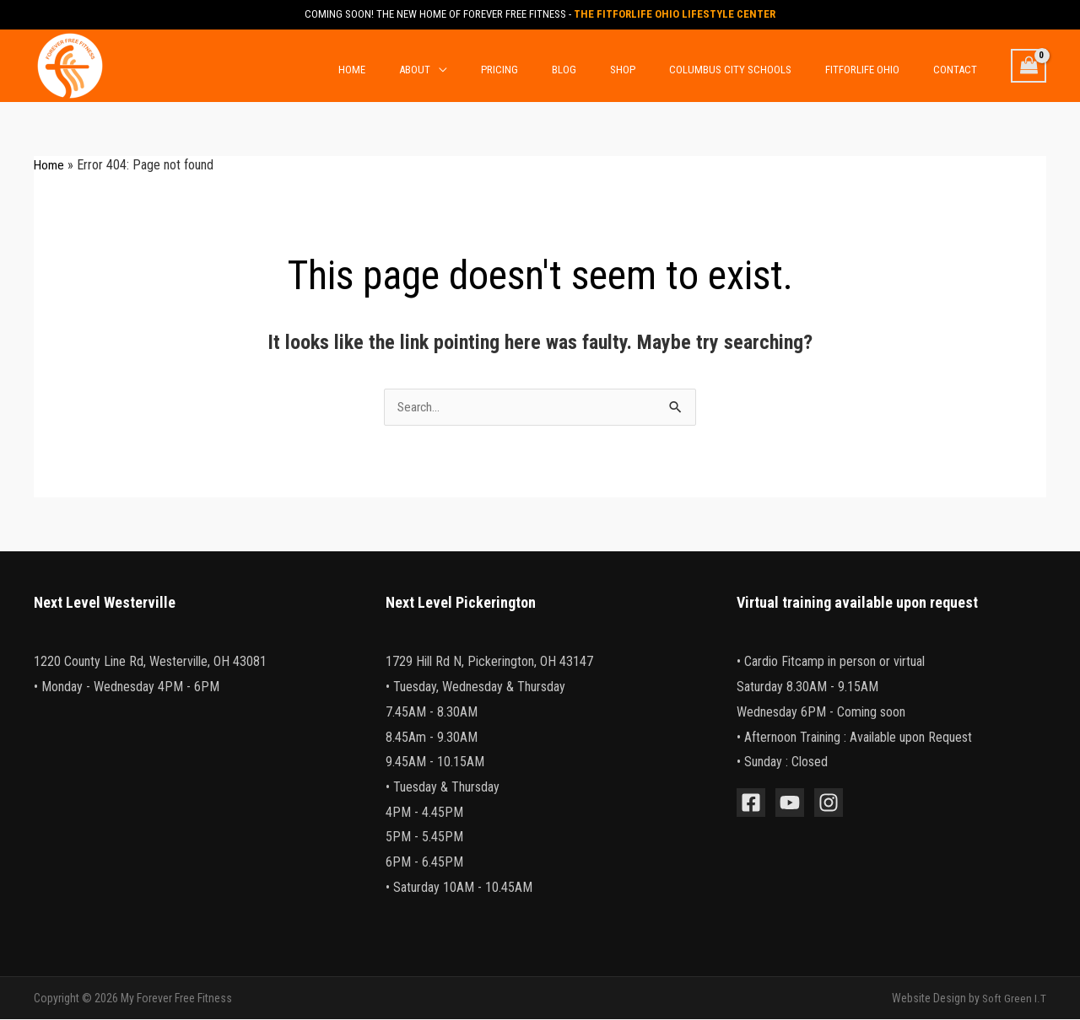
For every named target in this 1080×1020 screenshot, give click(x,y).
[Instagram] (828, 803)
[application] (515, 68)
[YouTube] (789, 803)
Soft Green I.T (1013, 999)
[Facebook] (751, 803)
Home (50, 165)
